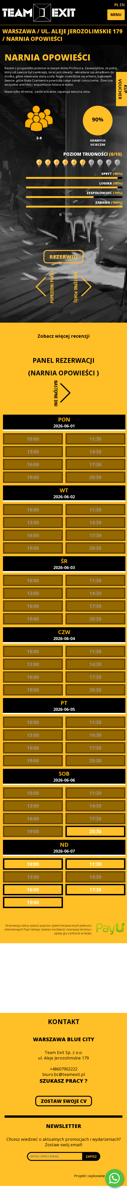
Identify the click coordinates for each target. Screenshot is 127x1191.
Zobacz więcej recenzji (64, 336)
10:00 (33, 439)
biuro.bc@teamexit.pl (63, 1074)
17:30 (95, 464)
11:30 (95, 439)
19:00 (33, 477)
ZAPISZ (91, 1156)
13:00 (33, 451)
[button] (116, 14)
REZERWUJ (63, 256)
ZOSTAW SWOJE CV (63, 1101)
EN (122, 4)
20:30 (95, 477)
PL (116, 4)
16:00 (33, 464)
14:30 (95, 451)
